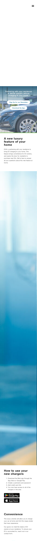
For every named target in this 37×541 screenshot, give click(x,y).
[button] (33, 6)
